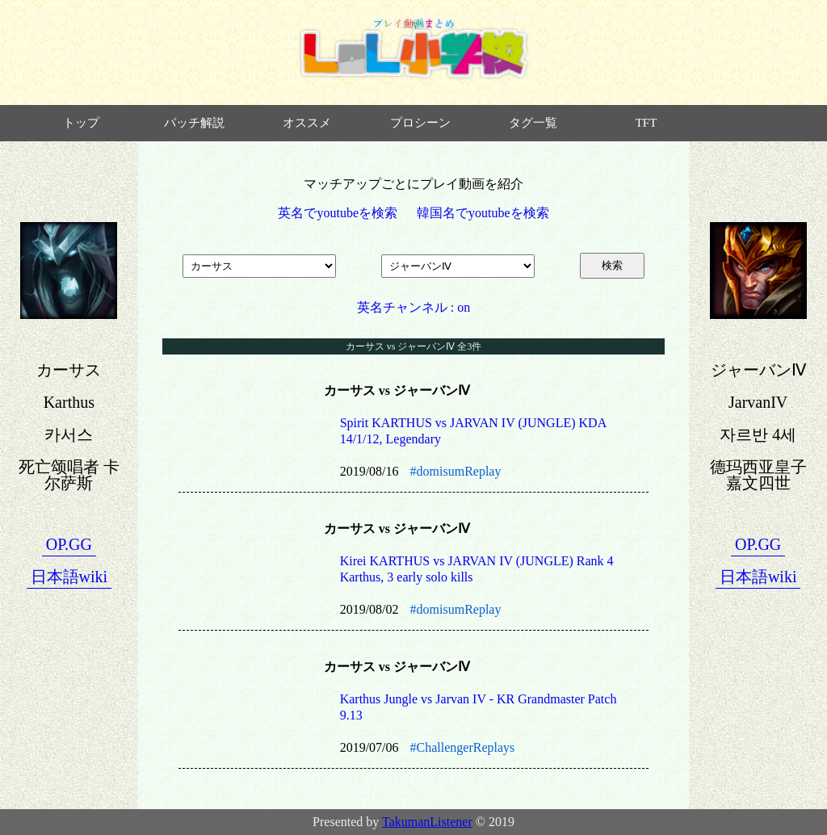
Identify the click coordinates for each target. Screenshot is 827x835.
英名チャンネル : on (413, 307)
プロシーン (420, 122)
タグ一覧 (533, 122)
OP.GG (69, 544)
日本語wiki (69, 576)
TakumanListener (427, 822)
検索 (612, 265)
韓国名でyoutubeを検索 (483, 213)
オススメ (307, 122)
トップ (81, 122)
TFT (646, 122)
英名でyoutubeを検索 (337, 213)
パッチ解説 (194, 122)
